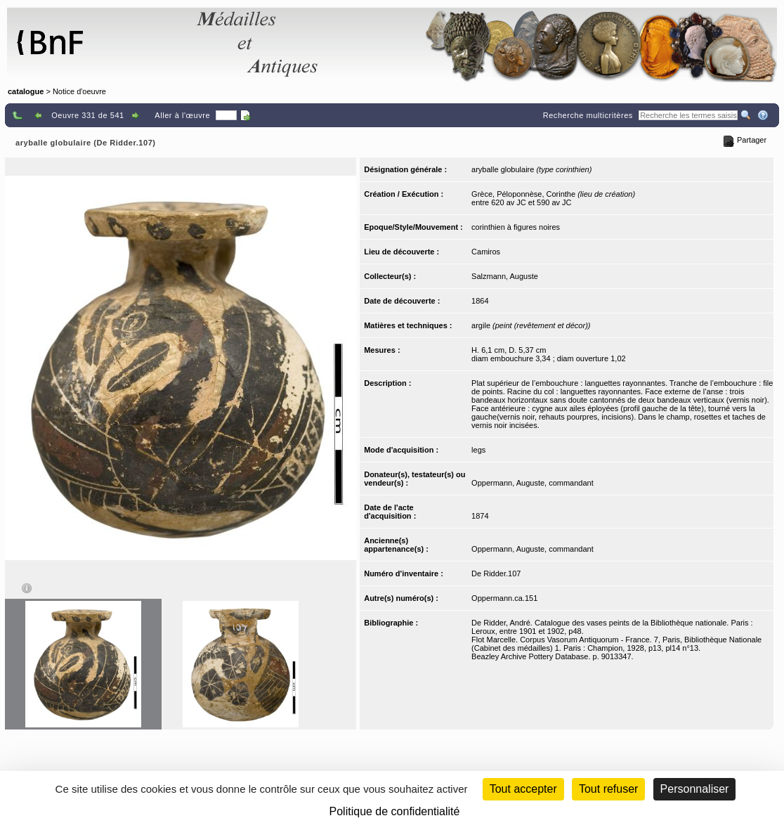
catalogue (26, 91)
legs (478, 450)
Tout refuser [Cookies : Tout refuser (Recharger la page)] (608, 789)
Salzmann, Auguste (504, 276)
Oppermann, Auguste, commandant (532, 483)
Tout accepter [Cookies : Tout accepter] (523, 789)
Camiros (485, 251)
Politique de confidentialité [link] (394, 811)
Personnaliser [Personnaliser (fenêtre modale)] (694, 789)
